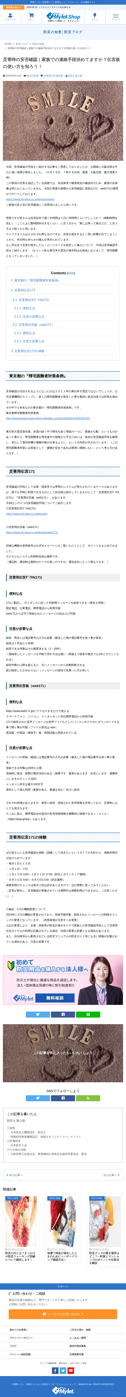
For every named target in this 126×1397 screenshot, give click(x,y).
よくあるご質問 (78, 1338)
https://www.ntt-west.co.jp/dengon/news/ (30, 199)
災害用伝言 (49, 75)
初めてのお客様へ (19, 1329)
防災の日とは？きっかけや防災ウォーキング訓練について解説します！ (20, 1256)
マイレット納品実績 (20, 1354)
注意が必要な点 (29, 316)
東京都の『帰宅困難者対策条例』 (36, 280)
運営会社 (63, 1363)
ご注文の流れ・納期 (80, 1329)
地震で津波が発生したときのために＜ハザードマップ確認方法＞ (62, 1256)
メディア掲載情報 (47, 1363)
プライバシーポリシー (21, 1338)
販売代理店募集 (78, 1346)
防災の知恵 (52, 32)
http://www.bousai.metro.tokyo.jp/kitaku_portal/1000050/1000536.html (48, 418)
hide (71, 273)
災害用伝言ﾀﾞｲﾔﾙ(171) (31, 300)
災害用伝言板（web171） (33, 324)
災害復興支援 (77, 1354)
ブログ (13, 1346)
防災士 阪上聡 (75, 75)
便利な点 (24, 308)
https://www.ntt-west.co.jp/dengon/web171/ (32, 532)
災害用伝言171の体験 (28, 351)
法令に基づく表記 (78, 1363)
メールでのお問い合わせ (64, 1314)
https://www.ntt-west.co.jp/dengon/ (26, 513)
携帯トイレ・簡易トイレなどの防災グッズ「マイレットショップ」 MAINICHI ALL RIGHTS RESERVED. (64, 1384)
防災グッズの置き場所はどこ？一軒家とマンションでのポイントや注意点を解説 (104, 1258)
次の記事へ (110, 1175)
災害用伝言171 (23, 290)
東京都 (59, 75)
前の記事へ (16, 1175)
